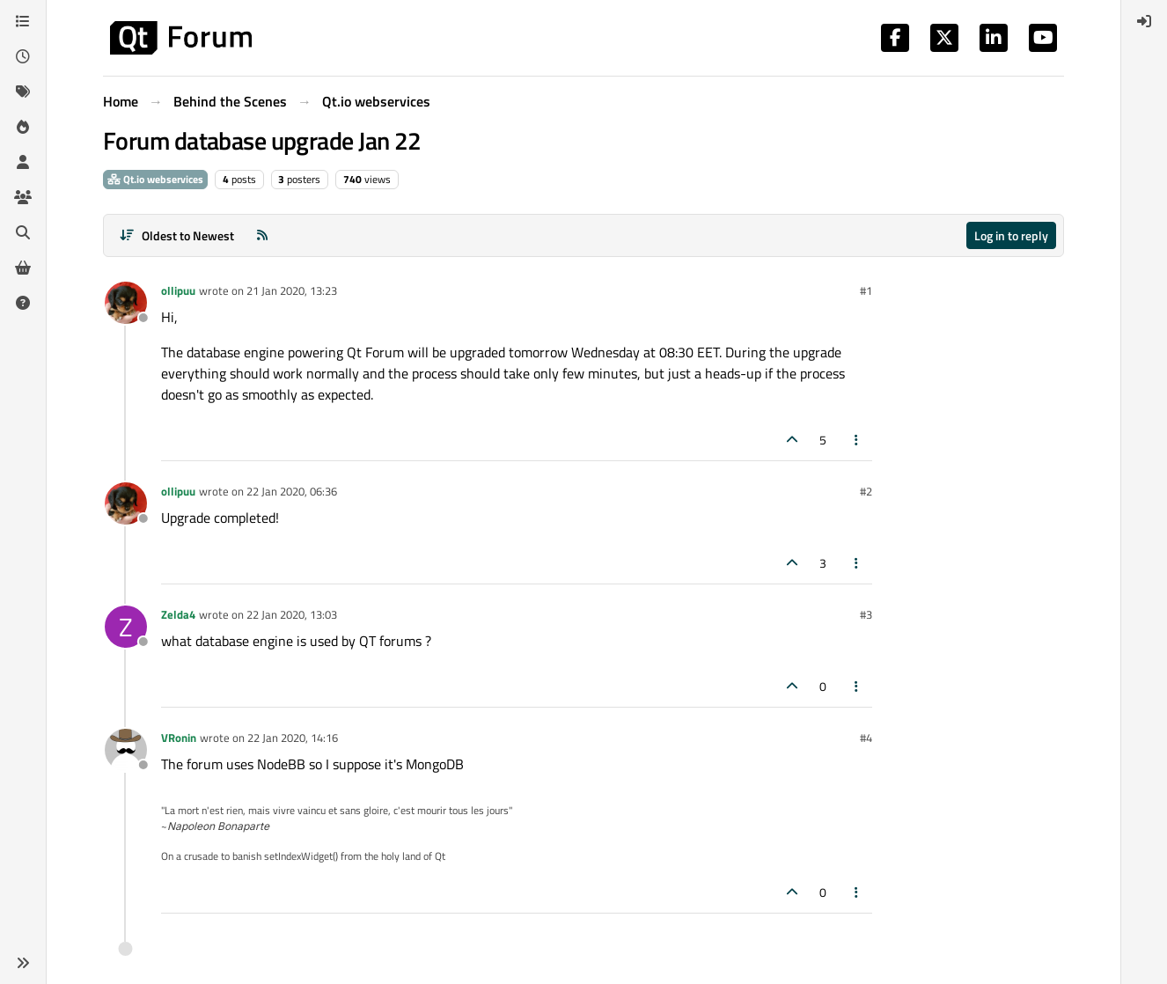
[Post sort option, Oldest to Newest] (176, 235)
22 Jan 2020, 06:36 (291, 491)
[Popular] (23, 127)
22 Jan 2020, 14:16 (292, 737)
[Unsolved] (23, 303)
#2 (866, 491)
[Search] (23, 232)
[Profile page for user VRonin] (126, 750)
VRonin (178, 737)
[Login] (1144, 21)
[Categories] (23, 21)
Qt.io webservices (155, 179)
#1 (866, 290)
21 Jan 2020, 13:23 (291, 290)
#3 (866, 614)
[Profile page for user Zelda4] (126, 627)
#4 (866, 737)
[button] (23, 963)
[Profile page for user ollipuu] (126, 303)
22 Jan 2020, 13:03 (291, 614)
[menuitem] (1144, 21)
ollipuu (178, 290)
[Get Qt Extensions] (23, 267)
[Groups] (23, 197)
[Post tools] (857, 439)
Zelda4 (178, 614)
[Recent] (23, 56)
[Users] (23, 162)
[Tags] (23, 91)
